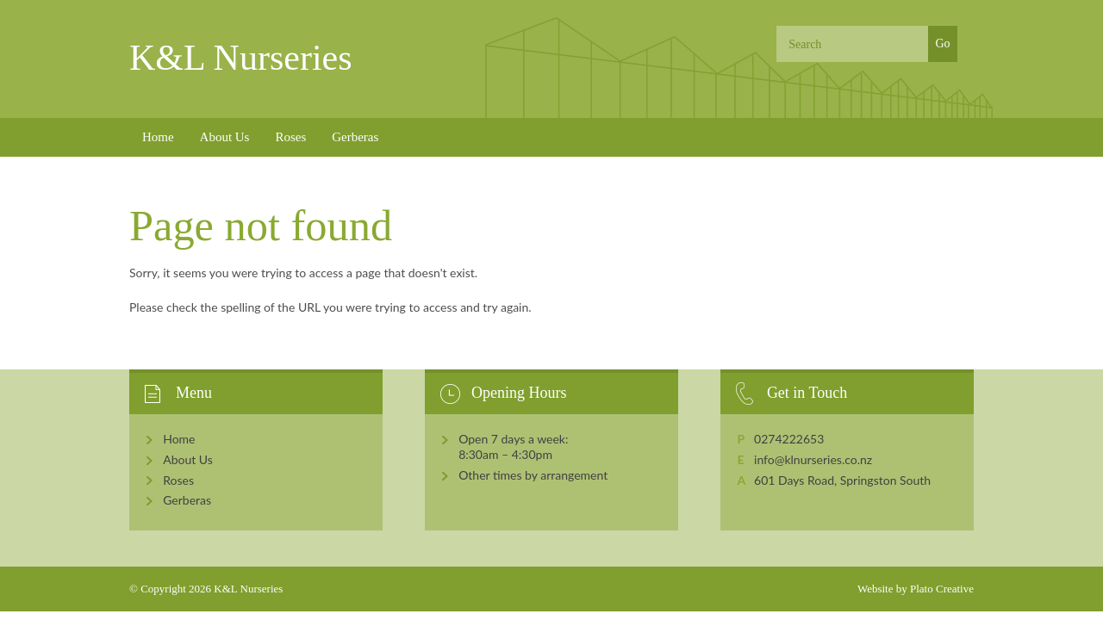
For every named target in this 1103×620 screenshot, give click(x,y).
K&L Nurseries (240, 58)
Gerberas (355, 137)
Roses (290, 137)
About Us (225, 137)
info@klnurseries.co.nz (813, 459)
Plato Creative (942, 588)
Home (158, 137)
